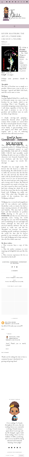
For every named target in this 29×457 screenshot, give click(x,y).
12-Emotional (5, 262)
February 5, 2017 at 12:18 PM (12, 323)
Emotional (16, 263)
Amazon (22, 139)
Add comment (5, 352)
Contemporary (14, 262)
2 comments (14, 270)
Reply (2, 329)
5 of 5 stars (23, 48)
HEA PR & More (10, 322)
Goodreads (8, 139)
